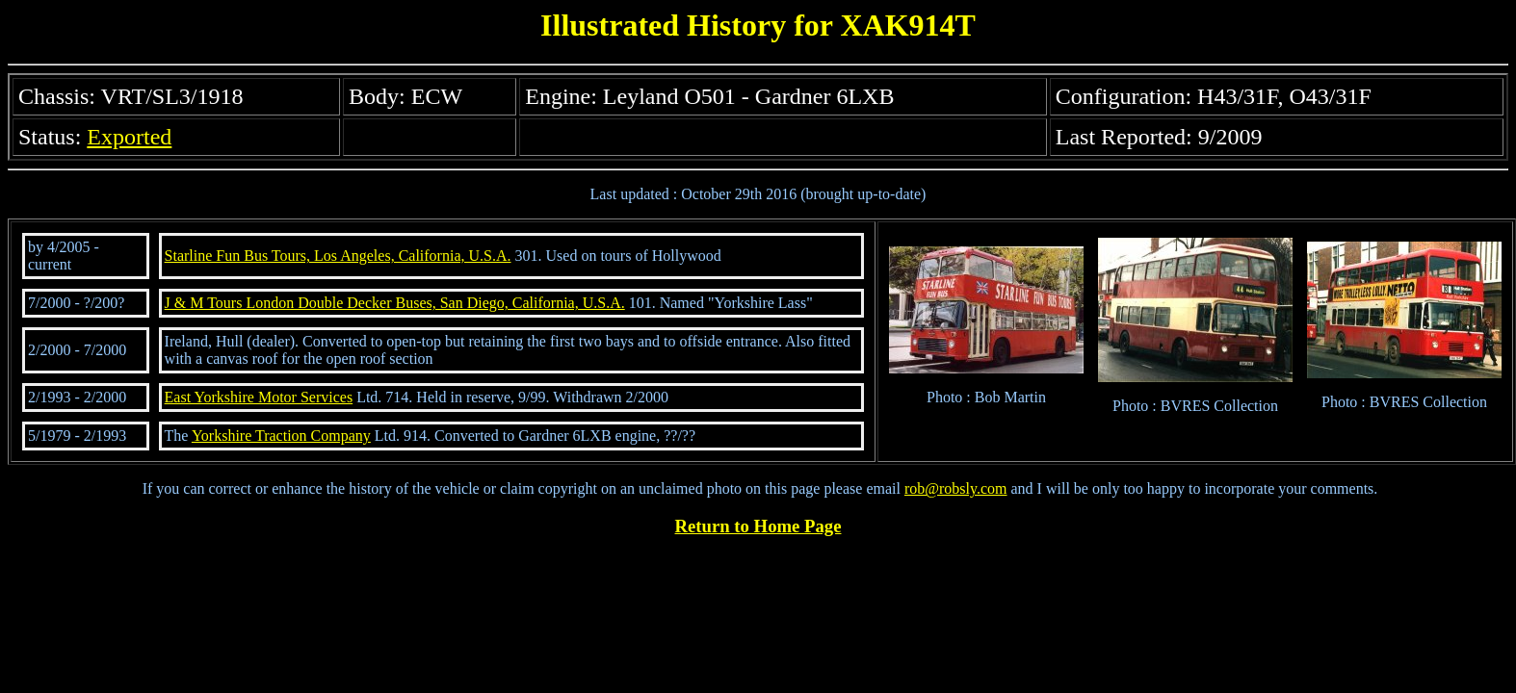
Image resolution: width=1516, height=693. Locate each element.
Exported (129, 136)
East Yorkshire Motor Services (259, 397)
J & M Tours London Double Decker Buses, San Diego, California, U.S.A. (395, 303)
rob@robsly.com (955, 488)
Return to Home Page (758, 526)
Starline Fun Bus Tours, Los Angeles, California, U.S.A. (338, 255)
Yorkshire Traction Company (281, 435)
